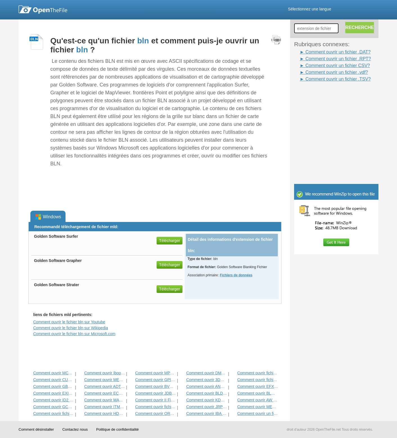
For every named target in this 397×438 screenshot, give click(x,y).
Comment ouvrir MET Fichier (104, 379)
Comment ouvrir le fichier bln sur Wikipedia (70, 328)
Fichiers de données (236, 275)
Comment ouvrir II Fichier (155, 400)
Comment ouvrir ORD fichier (155, 413)
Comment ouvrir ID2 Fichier (53, 400)
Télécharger (169, 240)
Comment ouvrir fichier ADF (257, 373)
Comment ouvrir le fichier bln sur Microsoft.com (74, 334)
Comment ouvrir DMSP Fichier (206, 373)
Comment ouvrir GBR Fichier (53, 386)
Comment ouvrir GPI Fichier (155, 379)
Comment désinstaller (36, 429)
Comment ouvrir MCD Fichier (53, 373)
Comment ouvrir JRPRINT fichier (206, 406)
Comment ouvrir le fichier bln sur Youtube (69, 322)
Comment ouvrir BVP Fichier (155, 386)
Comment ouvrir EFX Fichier (257, 386)
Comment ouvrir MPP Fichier (155, 373)
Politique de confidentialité (117, 429)
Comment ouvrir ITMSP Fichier (104, 406)
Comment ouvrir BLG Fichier (257, 393)
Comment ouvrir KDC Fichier (206, 400)
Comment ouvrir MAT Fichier (104, 400)
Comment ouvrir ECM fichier (104, 393)
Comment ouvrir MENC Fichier (257, 406)
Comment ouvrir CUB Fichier (53, 379)
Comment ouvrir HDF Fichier (104, 413)
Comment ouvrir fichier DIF (257, 379)
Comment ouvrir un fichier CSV (257, 413)
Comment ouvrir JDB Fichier (155, 393)
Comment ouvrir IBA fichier (206, 413)
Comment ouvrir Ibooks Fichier (104, 373)
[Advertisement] (328, 95)
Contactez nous (75, 429)
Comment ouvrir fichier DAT (155, 406)
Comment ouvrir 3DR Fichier (206, 379)
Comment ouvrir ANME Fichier (206, 386)
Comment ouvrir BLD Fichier (206, 393)
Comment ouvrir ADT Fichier (104, 386)
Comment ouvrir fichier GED (53, 413)
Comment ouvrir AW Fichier (257, 400)
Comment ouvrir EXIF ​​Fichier (53, 393)
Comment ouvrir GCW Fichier (53, 406)
